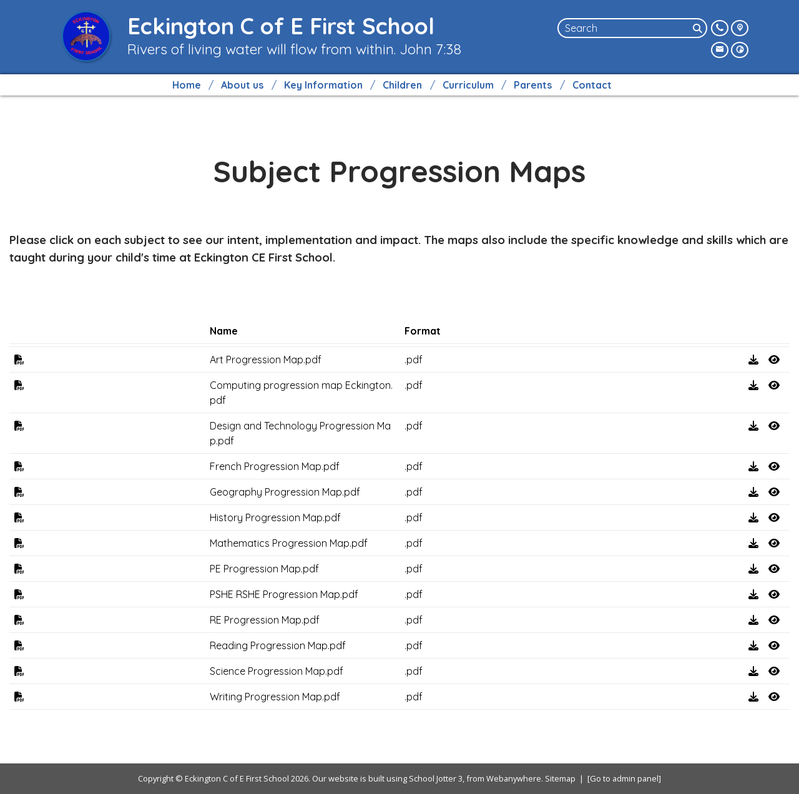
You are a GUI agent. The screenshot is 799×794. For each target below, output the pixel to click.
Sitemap (560, 778)
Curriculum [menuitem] (468, 85)
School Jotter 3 (436, 778)
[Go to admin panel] (624, 778)
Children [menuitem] (402, 85)
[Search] (698, 28)
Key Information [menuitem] (323, 85)
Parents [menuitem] (533, 85)
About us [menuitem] (242, 85)
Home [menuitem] (186, 85)
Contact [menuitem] (592, 85)
